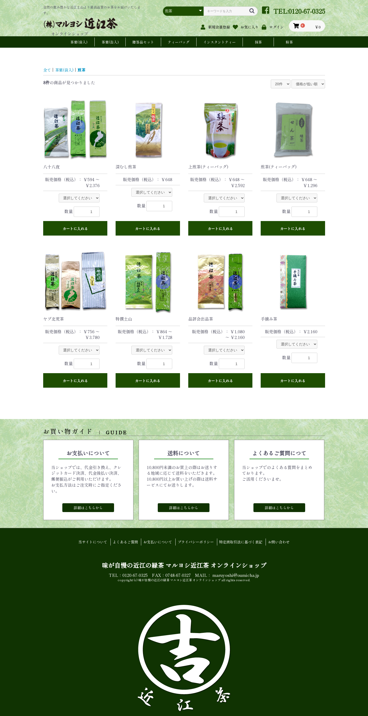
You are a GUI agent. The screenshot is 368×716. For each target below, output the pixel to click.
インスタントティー (219, 42)
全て (47, 70)
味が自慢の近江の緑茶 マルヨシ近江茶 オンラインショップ (184, 564)
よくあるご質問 (123, 542)
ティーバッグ (179, 42)
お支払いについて (157, 542)
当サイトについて (90, 542)
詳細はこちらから (88, 507)
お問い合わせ (281, 542)
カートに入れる (75, 228)
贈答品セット (143, 42)
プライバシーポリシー (196, 542)
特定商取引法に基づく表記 (242, 542)
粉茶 (289, 42)
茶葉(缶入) (110, 42)
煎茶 (83, 70)
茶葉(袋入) (78, 42)
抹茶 (258, 42)
